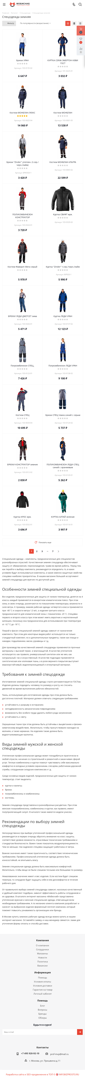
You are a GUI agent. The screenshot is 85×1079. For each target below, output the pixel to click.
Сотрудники (42, 949)
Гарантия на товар (42, 989)
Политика (42, 961)
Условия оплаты (42, 981)
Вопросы (42, 1009)
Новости (42, 957)
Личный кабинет (42, 993)
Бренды (42, 1013)
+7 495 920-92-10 (30, 1053)
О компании (42, 945)
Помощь (42, 977)
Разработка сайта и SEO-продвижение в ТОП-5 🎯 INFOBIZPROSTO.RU (42, 1074)
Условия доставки (42, 985)
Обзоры (42, 1017)
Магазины (42, 953)
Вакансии (42, 965)
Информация (42, 972)
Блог (42, 1005)
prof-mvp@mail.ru (59, 1054)
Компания (42, 940)
